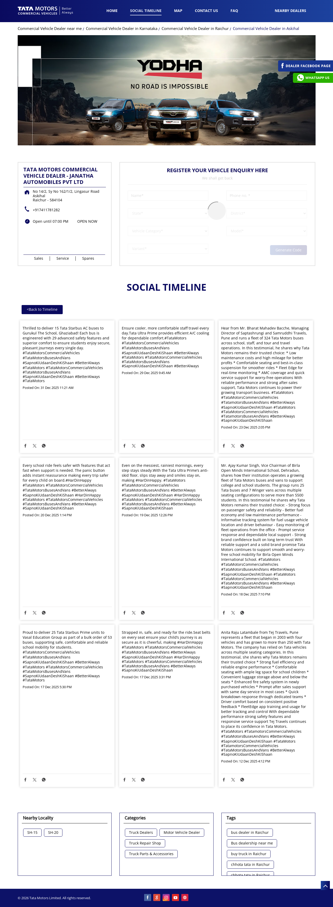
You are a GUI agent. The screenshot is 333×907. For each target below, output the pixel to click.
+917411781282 (46, 209)
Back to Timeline (42, 309)
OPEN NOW (87, 221)
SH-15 (32, 832)
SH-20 (53, 832)
